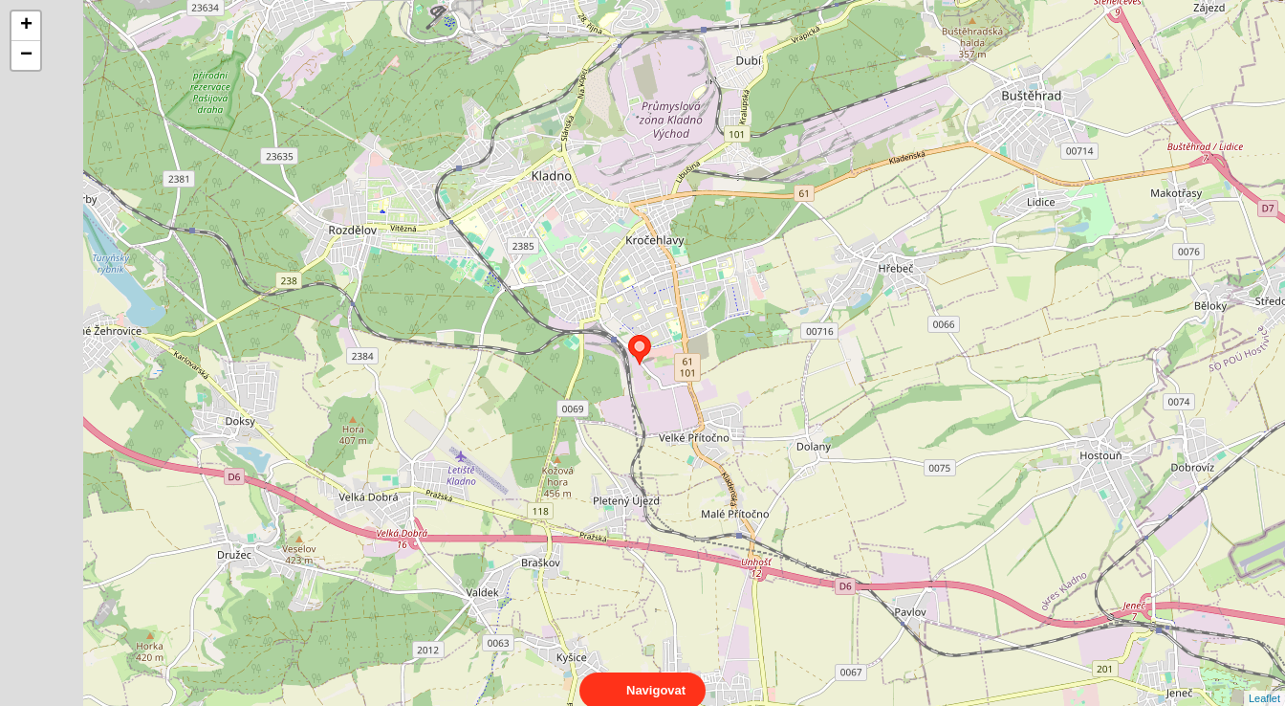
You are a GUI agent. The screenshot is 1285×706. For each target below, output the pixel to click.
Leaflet (1264, 681)
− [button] (26, 55)
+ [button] (26, 25)
